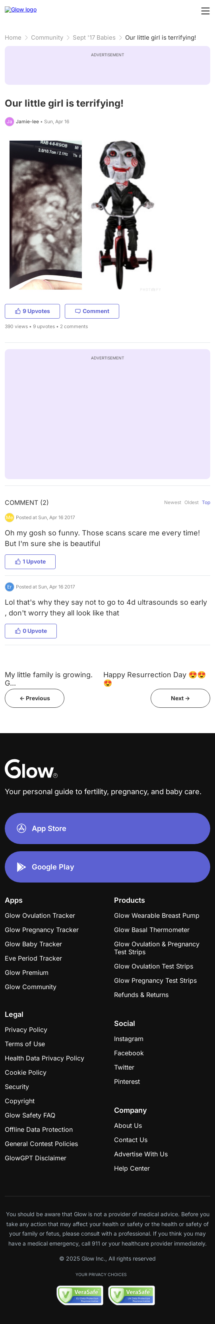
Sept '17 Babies (94, 37)
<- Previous (34, 698)
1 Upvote (30, 561)
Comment (92, 311)
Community (47, 37)
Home (13, 37)
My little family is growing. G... (49, 679)
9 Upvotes (32, 311)
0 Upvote (31, 630)
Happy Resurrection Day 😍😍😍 (154, 679)
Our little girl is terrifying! (160, 37)
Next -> (180, 698)
